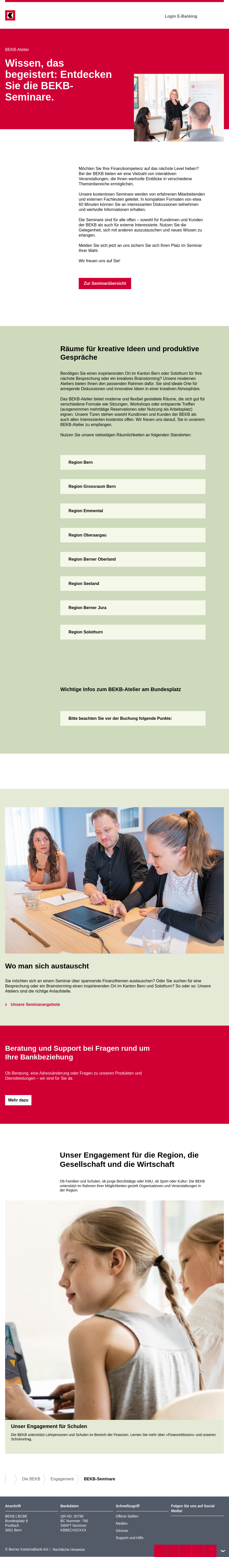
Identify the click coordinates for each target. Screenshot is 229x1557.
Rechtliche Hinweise (69, 1550)
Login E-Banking (184, 16)
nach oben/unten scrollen (223, 1551)
